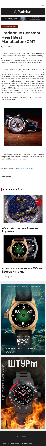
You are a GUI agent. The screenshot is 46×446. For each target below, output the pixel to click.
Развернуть (23, 437)
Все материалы (7, 277)
